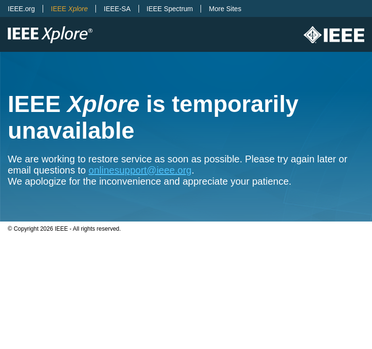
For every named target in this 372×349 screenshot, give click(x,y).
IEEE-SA (117, 9)
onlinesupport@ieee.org (140, 170)
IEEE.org (21, 9)
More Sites (225, 9)
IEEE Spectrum (170, 9)
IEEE (69, 9)
